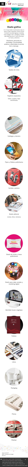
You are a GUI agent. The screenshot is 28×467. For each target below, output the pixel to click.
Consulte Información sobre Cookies (20, 465)
